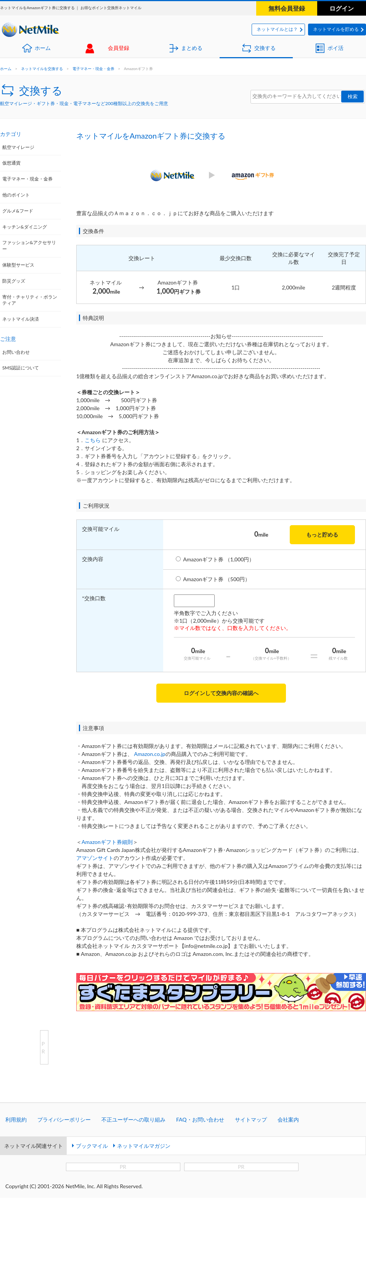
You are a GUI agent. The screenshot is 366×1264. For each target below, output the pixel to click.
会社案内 (288, 1119)
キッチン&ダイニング (24, 227)
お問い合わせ (16, 352)
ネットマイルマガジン (143, 1146)
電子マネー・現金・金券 (93, 68)
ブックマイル (92, 1146)
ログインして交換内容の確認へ (221, 693)
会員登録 (118, 48)
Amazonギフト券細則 (107, 842)
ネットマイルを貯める (336, 29)
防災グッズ (13, 281)
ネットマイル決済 (20, 319)
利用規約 (16, 1119)
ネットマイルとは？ (277, 29)
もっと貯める (322, 534)
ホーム (43, 48)
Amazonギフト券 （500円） (216, 579)
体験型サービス (18, 265)
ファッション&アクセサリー (29, 246)
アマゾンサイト (95, 858)
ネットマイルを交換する (42, 68)
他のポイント (16, 195)
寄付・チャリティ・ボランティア (29, 300)
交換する (265, 48)
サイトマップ (251, 1119)
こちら (93, 440)
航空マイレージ (18, 147)
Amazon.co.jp (149, 754)
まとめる (191, 48)
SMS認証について (20, 368)
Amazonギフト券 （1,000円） (218, 559)
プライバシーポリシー (64, 1119)
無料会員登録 (286, 8)
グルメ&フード (17, 211)
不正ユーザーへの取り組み (133, 1119)
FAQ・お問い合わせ (200, 1119)
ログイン (341, 8)
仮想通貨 (11, 163)
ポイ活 (335, 48)
